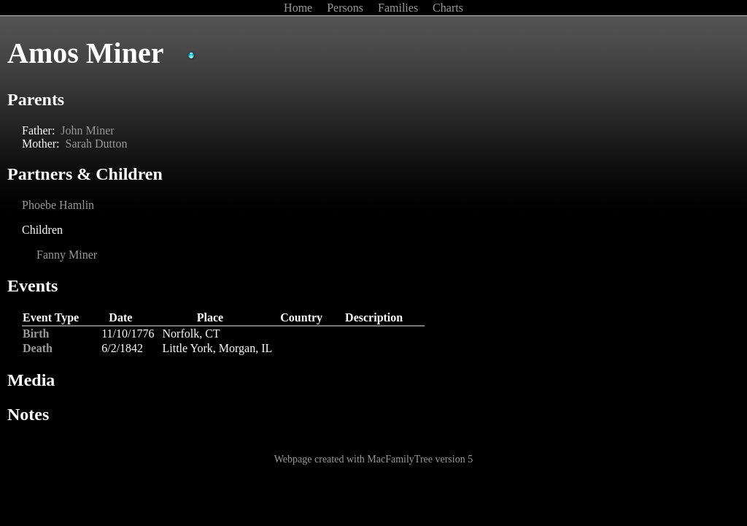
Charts (448, 7)
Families (399, 7)
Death (38, 348)
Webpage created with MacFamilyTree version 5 (373, 459)
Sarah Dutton (97, 143)
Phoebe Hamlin (58, 205)
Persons (346, 7)
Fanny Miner (66, 254)
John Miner (87, 130)
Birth (36, 333)
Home (299, 7)
